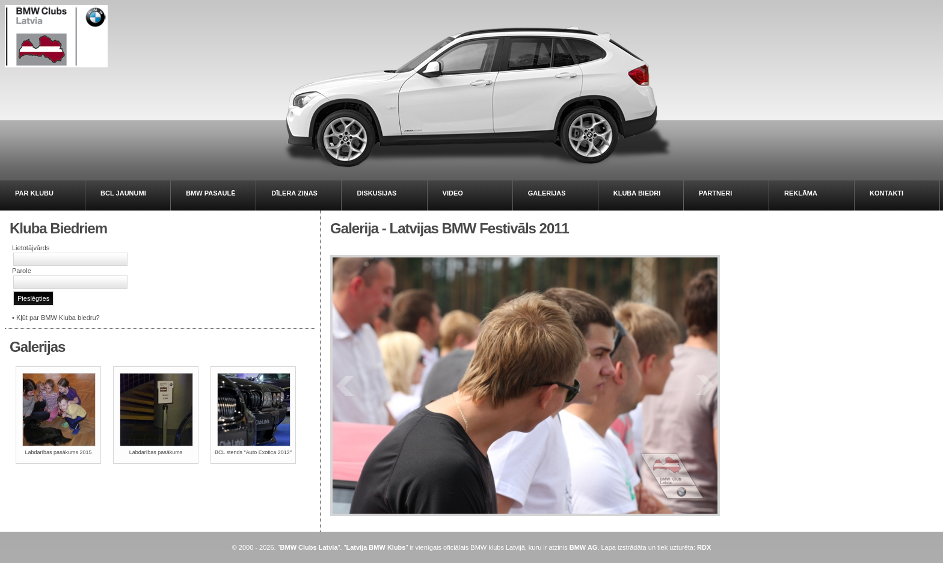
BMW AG (584, 547)
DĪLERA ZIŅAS (294, 193)
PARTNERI (715, 193)
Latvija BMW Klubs (375, 547)
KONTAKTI (886, 193)
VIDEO (453, 193)
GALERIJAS (547, 193)
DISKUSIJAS (376, 193)
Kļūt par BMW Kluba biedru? (58, 317)
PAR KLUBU (34, 193)
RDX (704, 547)
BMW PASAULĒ (210, 193)
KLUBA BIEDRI (636, 193)
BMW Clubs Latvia (309, 547)
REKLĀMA (800, 193)
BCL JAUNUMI (123, 193)
